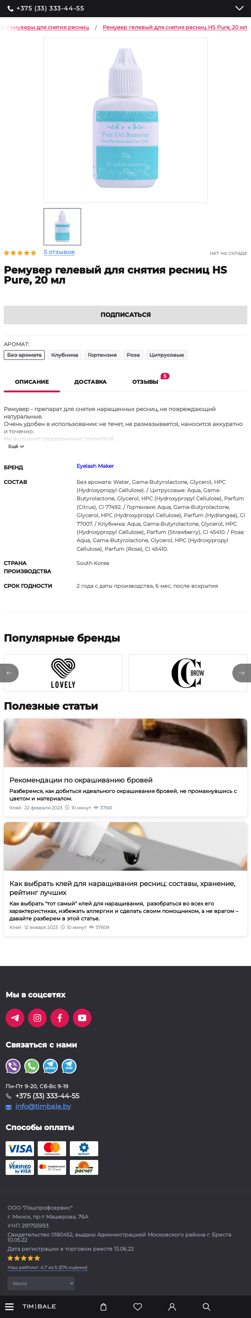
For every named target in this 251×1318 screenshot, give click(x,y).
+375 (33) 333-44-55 (50, 8)
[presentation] (9, 682)
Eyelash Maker (95, 475)
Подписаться (125, 323)
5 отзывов (59, 252)
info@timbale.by (43, 1115)
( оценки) (47, 1276)
